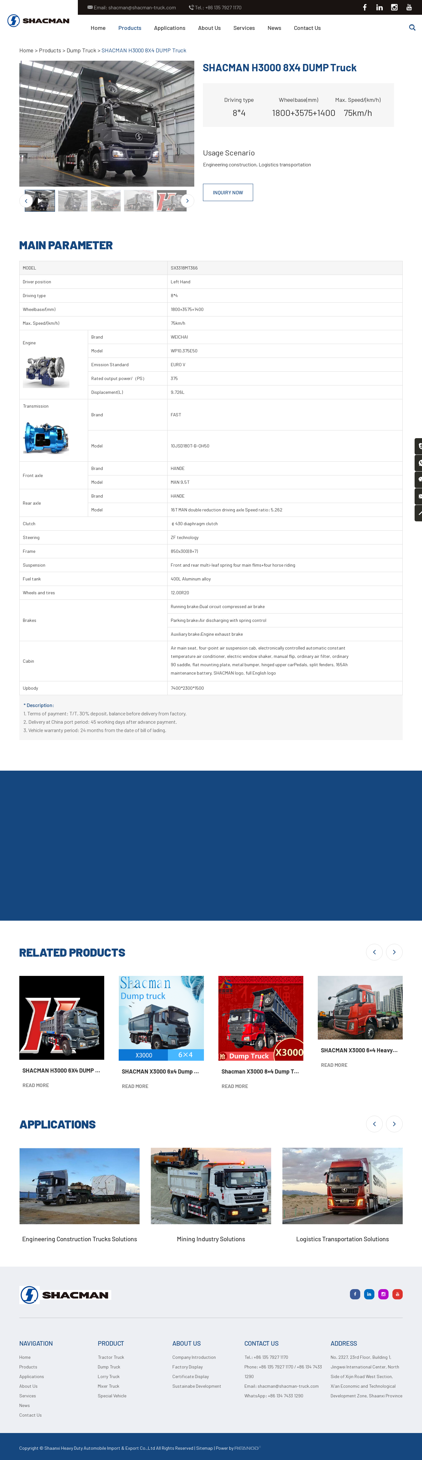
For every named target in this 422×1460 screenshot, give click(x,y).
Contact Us (307, 27)
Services (244, 27)
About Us (209, 27)
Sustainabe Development (196, 1386)
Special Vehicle (112, 1395)
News (274, 27)
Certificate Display (190, 1376)
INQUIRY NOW (228, 192)
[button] (374, 951)
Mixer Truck (108, 1386)
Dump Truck (82, 50)
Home (98, 27)
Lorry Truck (109, 1376)
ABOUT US (186, 1343)
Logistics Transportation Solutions (342, 1239)
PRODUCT (111, 1343)
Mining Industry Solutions (211, 1239)
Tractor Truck (111, 1357)
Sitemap (204, 1448)
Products (129, 27)
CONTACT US (261, 1343)
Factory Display (187, 1366)
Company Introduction (194, 1357)
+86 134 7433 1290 (285, 1395)
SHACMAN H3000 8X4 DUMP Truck (146, 50)
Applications (169, 27)
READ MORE (36, 1085)
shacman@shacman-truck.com (142, 7)
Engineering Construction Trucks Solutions (79, 1239)
